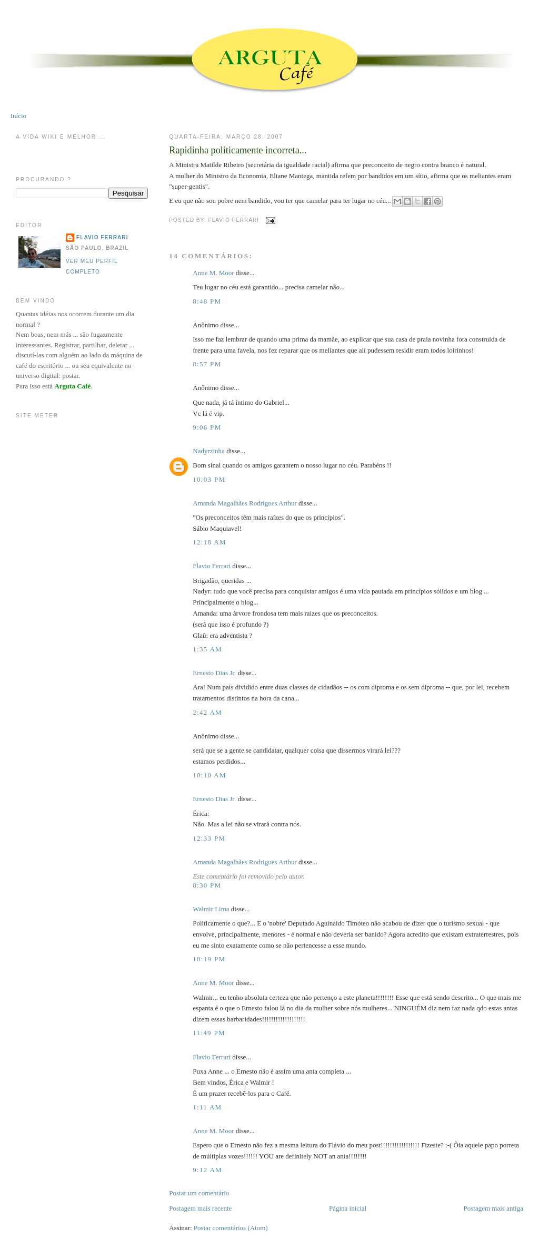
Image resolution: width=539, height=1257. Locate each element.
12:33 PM (209, 838)
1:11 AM (207, 1107)
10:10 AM (209, 775)
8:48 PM (207, 301)
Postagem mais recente (200, 1208)
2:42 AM (207, 712)
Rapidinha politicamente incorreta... (237, 150)
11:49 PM (209, 1033)
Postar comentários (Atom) (231, 1228)
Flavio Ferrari (212, 566)
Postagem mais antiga (493, 1208)
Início (18, 116)
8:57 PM (207, 364)
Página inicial (347, 1208)
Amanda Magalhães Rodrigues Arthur (244, 503)
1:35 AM (207, 649)
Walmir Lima (211, 909)
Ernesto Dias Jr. (214, 673)
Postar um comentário (199, 1193)
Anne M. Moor (213, 273)
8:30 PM (207, 885)
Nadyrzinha (209, 451)
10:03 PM (209, 479)
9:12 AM (207, 1170)
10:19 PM (209, 959)
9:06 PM (207, 427)
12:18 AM (209, 542)
